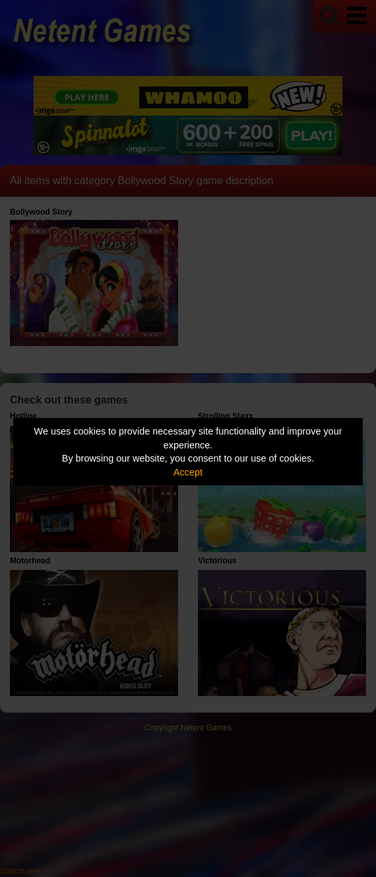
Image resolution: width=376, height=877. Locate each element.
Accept (188, 472)
